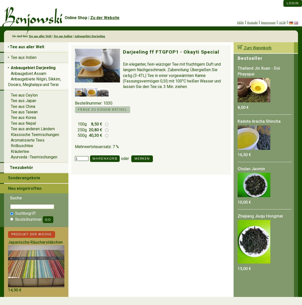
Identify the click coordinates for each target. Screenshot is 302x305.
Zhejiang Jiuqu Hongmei (260, 216)
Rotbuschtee (22, 145)
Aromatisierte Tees (28, 140)
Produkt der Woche (31, 234)
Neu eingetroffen (24, 188)
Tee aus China (23, 106)
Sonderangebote (24, 178)
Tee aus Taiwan (24, 112)
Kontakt (252, 22)
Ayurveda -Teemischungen (34, 157)
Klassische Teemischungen (35, 134)
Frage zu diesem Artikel (102, 109)
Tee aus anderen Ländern (33, 128)
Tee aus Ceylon (24, 95)
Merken (142, 158)
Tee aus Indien (63, 36)
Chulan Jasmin (251, 168)
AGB (282, 22)
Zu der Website (104, 17)
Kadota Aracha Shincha (259, 121)
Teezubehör (21, 167)
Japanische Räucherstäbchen (35, 242)
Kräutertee (20, 151)
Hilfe (240, 22)
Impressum (268, 22)
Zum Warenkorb (255, 48)
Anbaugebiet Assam (28, 73)
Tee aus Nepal (23, 123)
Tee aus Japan (23, 100)
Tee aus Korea (23, 117)
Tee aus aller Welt (40, 36)
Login (293, 3)
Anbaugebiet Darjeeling (89, 36)
